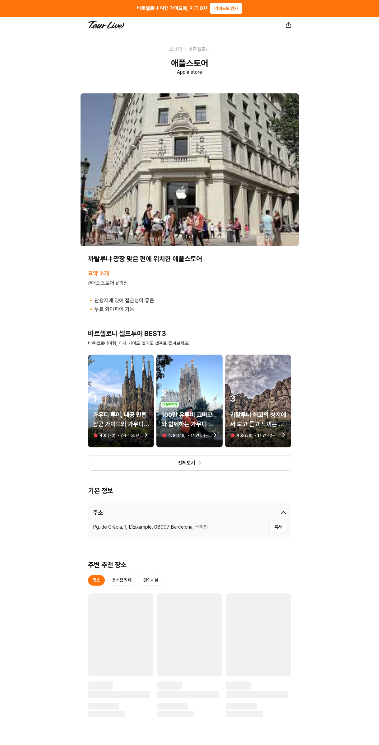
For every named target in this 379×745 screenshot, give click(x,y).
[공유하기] (288, 25)
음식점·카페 (122, 580)
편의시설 (150, 580)
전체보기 (189, 463)
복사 (278, 526)
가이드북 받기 (226, 8)
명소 (96, 580)
